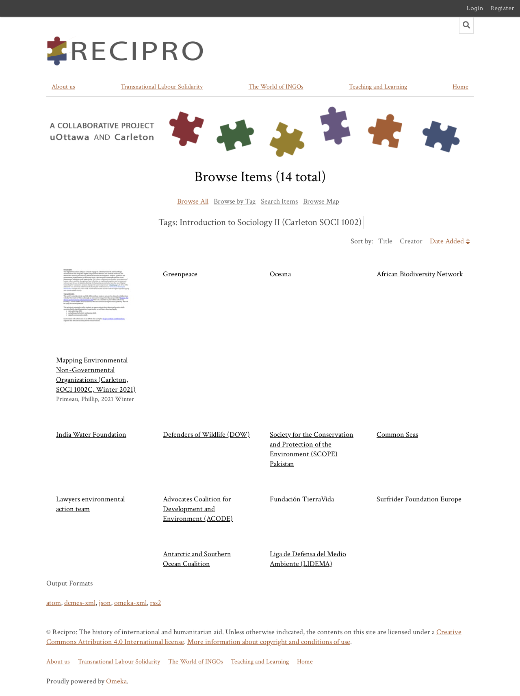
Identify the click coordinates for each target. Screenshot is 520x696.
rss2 (155, 602)
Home (460, 86)
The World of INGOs (276, 86)
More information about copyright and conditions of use (268, 641)
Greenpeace (180, 274)
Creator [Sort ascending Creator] (411, 241)
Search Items (279, 201)
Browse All (192, 201)
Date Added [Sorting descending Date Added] (450, 241)
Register (502, 8)
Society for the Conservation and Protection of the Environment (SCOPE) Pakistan (311, 449)
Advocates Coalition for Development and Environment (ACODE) (198, 508)
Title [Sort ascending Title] (385, 241)
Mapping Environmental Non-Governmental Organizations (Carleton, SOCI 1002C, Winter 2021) (96, 331)
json (105, 602)
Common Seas (397, 434)
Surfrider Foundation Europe (419, 499)
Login (474, 8)
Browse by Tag (235, 201)
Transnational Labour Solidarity (162, 86)
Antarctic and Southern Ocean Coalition (197, 558)
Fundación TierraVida (302, 499)
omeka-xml (130, 602)
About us (63, 86)
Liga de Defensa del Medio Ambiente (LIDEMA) (308, 558)
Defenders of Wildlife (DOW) (206, 434)
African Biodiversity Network (420, 274)
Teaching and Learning (378, 86)
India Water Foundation (91, 434)
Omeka (116, 681)
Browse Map (321, 201)
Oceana (280, 274)
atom (53, 602)
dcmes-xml (79, 602)
